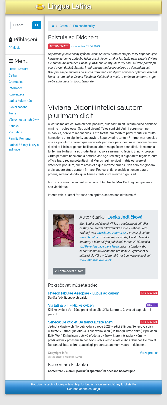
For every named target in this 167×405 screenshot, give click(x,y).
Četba (13, 75)
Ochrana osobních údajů (83, 389)
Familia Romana (20, 138)
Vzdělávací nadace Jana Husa (99, 246)
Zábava (14, 126)
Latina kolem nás (20, 100)
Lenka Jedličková (124, 217)
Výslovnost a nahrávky (24, 119)
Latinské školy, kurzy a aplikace (24, 147)
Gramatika (16, 82)
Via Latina (15, 132)
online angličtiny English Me (117, 384)
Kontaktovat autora (69, 271)
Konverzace (17, 94)
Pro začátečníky (84, 26)
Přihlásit (14, 47)
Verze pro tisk (149, 353)
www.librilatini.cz (90, 237)
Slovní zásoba (18, 107)
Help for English (84, 384)
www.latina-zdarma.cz (111, 232)
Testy (12, 113)
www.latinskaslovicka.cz (95, 260)
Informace (16, 88)
